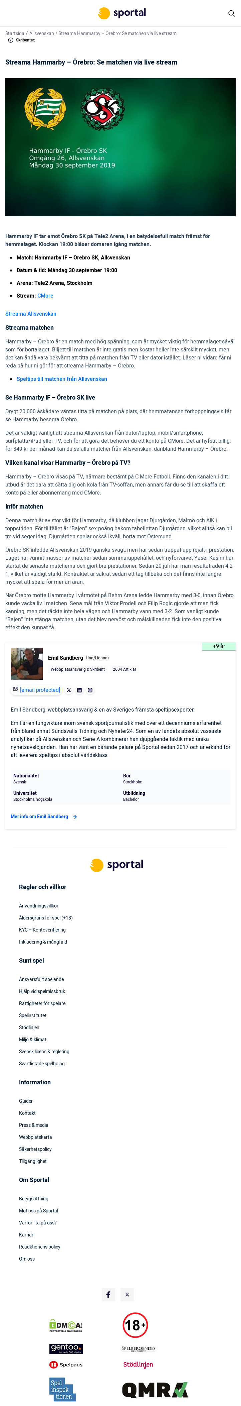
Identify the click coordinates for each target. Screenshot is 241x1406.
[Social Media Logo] (108, 1294)
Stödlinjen (29, 1027)
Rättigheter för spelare (42, 1003)
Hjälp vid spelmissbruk (42, 991)
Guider (26, 1101)
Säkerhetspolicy (35, 1149)
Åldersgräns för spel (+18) (46, 918)
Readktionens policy (39, 1247)
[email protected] (40, 690)
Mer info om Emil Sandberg (45, 817)
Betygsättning (33, 1199)
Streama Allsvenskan (30, 314)
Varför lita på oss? (38, 1223)
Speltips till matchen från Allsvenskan (62, 379)
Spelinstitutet (32, 1015)
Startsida (14, 33)
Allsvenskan (41, 33)
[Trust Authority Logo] (84, 1349)
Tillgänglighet (33, 1161)
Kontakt (27, 1113)
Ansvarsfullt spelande (41, 979)
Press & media (33, 1125)
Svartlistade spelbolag (42, 1064)
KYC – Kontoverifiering (42, 930)
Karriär (26, 1235)
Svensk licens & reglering (44, 1052)
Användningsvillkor (38, 906)
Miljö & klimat (32, 1040)
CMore (45, 296)
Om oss (27, 1259)
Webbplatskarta (35, 1137)
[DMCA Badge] (84, 1325)
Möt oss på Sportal (38, 1211)
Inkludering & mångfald (43, 942)
